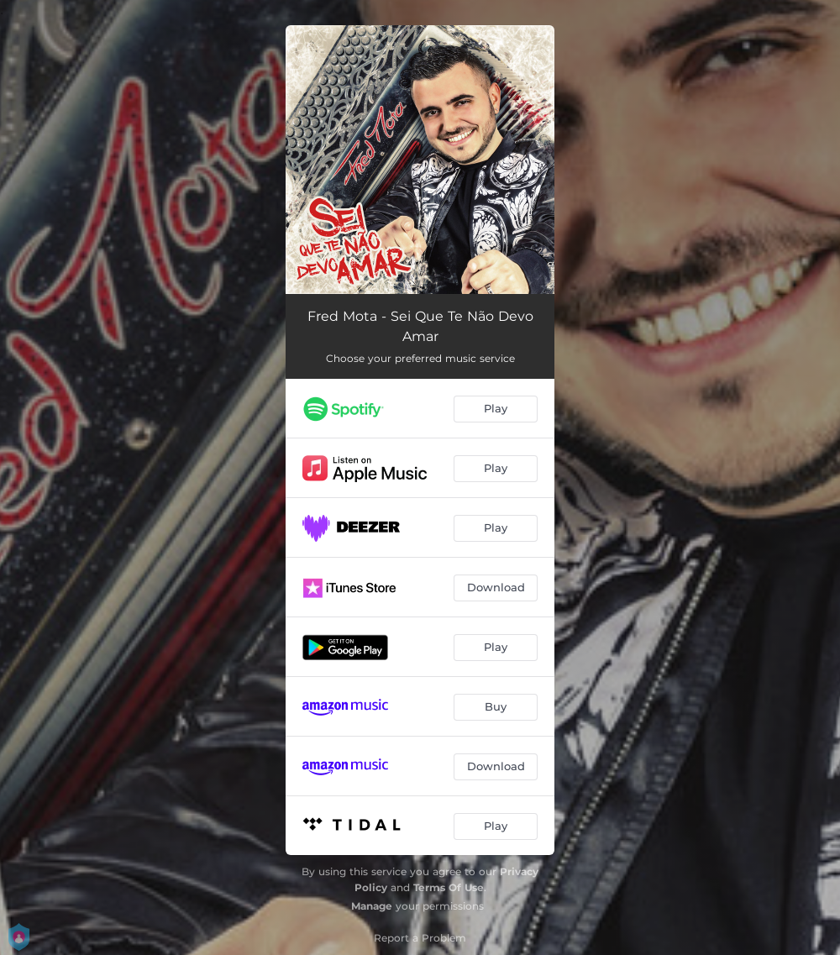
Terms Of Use (448, 887)
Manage (371, 906)
